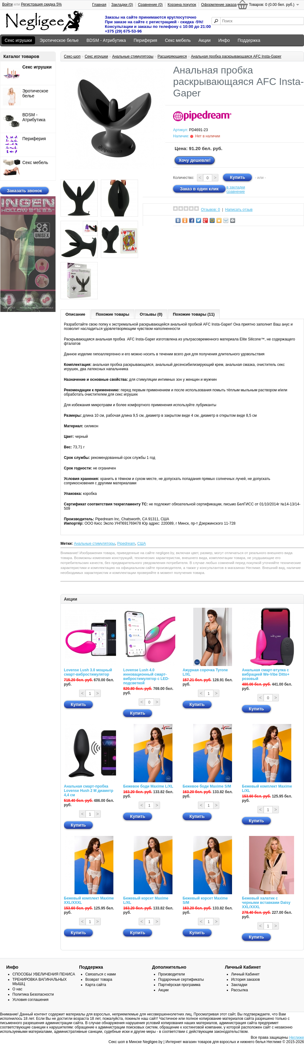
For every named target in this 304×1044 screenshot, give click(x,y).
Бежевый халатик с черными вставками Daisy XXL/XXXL (266, 902)
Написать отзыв (239, 209)
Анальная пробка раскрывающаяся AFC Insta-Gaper (236, 56)
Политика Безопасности (33, 994)
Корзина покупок (182, 4)
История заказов (245, 979)
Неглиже (296, 1037)
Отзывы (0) (151, 314)
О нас (17, 989)
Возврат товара (98, 979)
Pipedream (126, 543)
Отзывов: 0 (210, 209)
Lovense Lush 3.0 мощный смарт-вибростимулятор (88, 672)
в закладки (235, 187)
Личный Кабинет (245, 974)
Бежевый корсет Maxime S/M (205, 900)
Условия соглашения (30, 999)
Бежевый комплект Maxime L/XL (267, 788)
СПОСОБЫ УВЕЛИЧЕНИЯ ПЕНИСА (43, 974)
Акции (205, 40)
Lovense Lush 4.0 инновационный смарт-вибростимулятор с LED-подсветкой (146, 676)
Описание (75, 314)
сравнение (235, 191)
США (141, 543)
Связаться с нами (100, 974)
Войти (7, 4)
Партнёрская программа (179, 985)
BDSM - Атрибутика (106, 40)
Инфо (224, 40)
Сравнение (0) (150, 4)
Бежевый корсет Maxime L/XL (145, 900)
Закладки (239, 985)
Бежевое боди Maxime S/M (207, 786)
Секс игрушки (18, 40)
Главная (99, 4)
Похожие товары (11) (194, 314)
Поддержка (249, 40)
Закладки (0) (122, 4)
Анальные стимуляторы (132, 56)
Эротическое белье (59, 40)
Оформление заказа (218, 4)
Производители (171, 974)
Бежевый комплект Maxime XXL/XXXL (89, 900)
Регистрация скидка (41, 4)
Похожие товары (112, 314)
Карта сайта (95, 985)
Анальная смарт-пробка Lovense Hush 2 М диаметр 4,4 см (88, 790)
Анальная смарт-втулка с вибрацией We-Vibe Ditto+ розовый (265, 674)
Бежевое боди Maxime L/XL (148, 786)
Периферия (145, 40)
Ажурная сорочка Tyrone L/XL (205, 672)
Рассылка (239, 990)
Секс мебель (178, 40)
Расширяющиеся (172, 56)
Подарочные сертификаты (181, 979)
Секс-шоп (72, 56)
